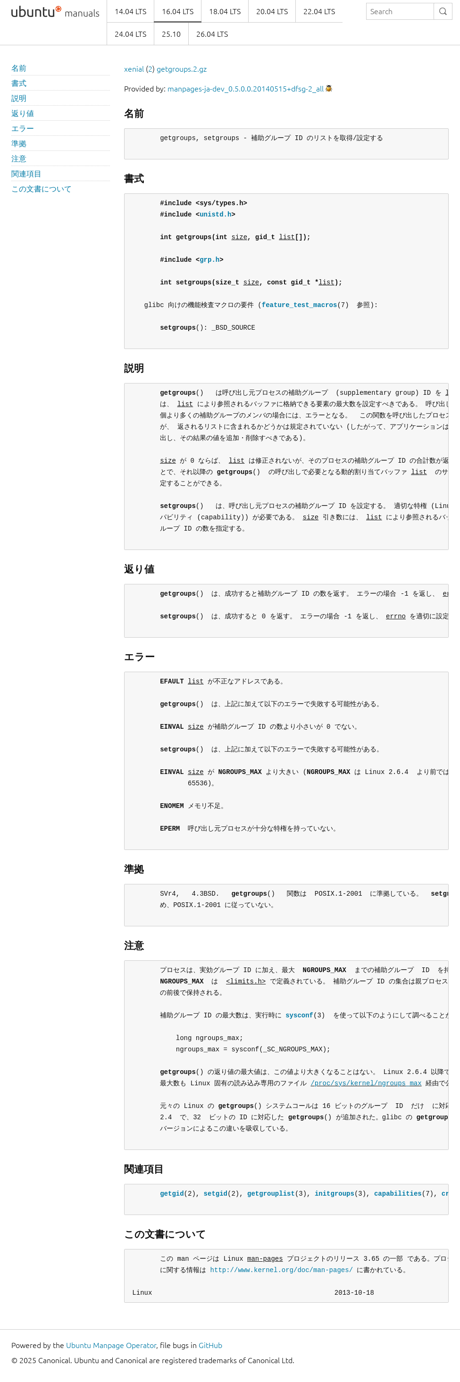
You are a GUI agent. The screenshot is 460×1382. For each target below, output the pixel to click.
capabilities (398, 1193)
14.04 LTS (130, 11)
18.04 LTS (225, 11)
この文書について (41, 188)
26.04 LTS (212, 34)
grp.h (209, 259)
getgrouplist (271, 1193)
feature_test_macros (299, 304)
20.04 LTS (272, 11)
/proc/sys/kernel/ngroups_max (365, 1083)
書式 (18, 83)
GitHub (210, 1345)
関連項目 (26, 173)
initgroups (334, 1193)
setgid (215, 1193)
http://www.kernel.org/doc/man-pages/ (281, 1269)
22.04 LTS (319, 11)
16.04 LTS (177, 11)
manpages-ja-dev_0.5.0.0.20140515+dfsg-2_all (245, 88)
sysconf (299, 1015)
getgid (172, 1193)
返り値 (22, 113)
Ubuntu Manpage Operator (111, 1345)
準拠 (18, 143)
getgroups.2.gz (182, 69)
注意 (18, 158)
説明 (18, 98)
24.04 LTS (130, 34)
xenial (134, 69)
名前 (18, 68)
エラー (22, 128)
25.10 (171, 34)
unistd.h (215, 214)
